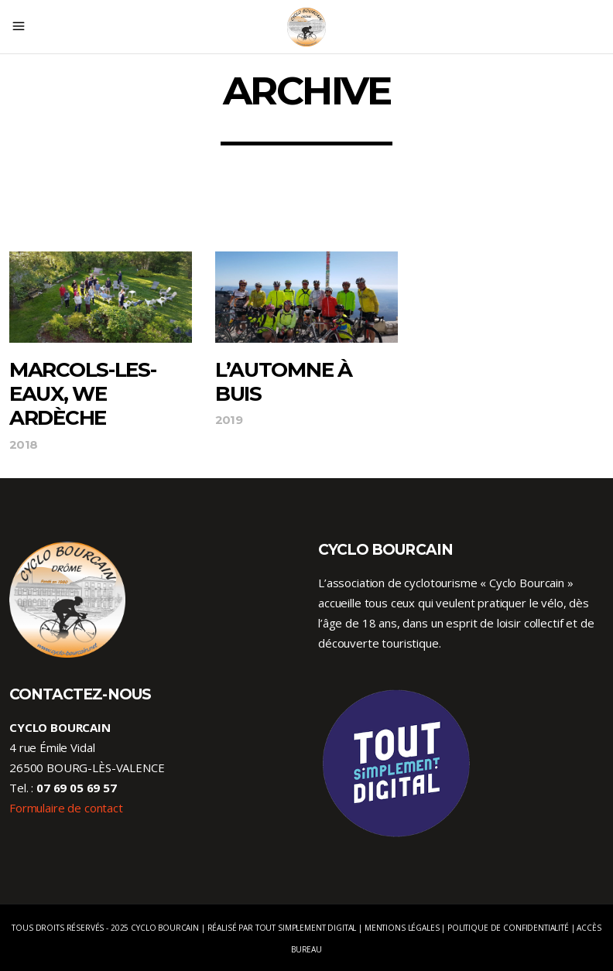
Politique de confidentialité (508, 927)
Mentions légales (402, 927)
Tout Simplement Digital (306, 927)
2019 (228, 419)
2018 (23, 444)
